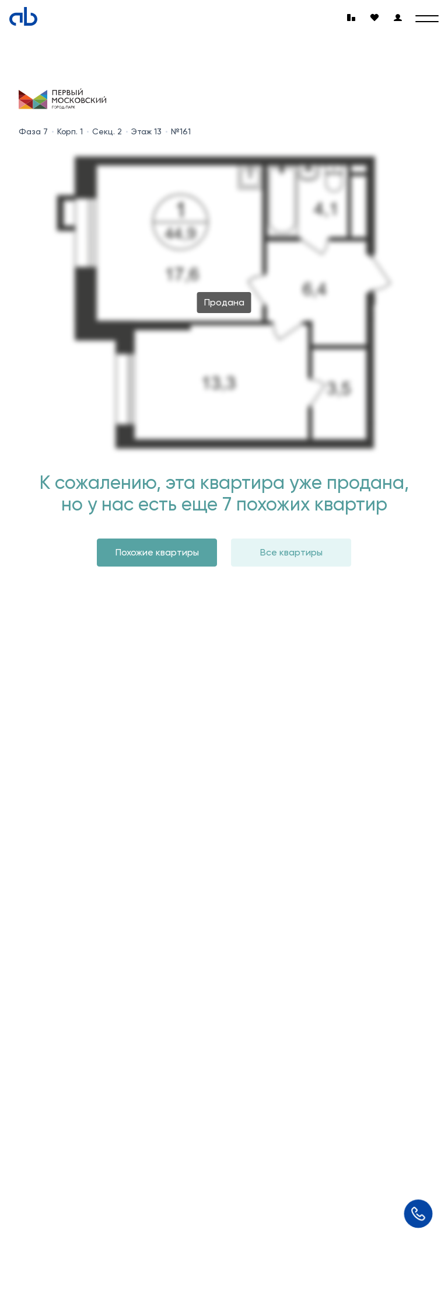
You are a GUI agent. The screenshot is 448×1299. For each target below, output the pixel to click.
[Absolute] (23, 16)
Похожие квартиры (157, 552)
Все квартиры (291, 552)
